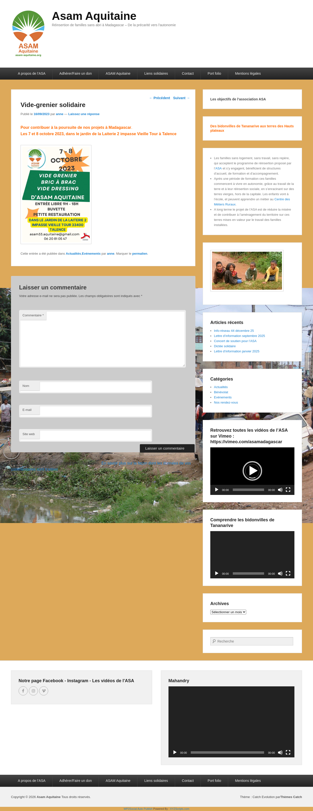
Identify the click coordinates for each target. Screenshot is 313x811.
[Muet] (280, 489)
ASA (218, 168)
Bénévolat (221, 392)
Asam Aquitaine (94, 16)
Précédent (159, 98)
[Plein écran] (288, 489)
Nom (25, 386)
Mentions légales (248, 73)
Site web (28, 434)
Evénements (91, 253)
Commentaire (33, 315)
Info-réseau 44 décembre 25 (234, 331)
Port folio (214, 73)
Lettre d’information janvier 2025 (236, 351)
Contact (188, 73)
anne (59, 114)
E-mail (27, 410)
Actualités (73, 253)
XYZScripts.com (179, 808)
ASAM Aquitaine (118, 73)
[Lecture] (216, 489)
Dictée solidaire (225, 346)
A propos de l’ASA (31, 73)
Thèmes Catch (291, 797)
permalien (139, 253)
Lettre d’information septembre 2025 (239, 336)
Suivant (181, 98)
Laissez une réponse (84, 114)
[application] (252, 471)
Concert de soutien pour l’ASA (235, 341)
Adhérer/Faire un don (75, 73)
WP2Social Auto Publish (138, 808)
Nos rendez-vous (226, 402)
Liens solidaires (156, 73)
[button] (252, 471)
